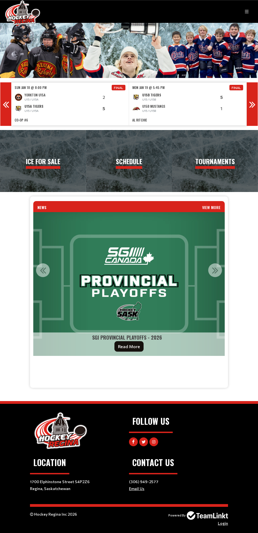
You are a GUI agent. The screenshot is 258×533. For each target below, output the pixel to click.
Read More (129, 346)
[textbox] (129, 367)
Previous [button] (5, 104)
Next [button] (252, 104)
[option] (70, 104)
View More (211, 207)
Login (223, 523)
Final (118, 88)
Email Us (136, 488)
